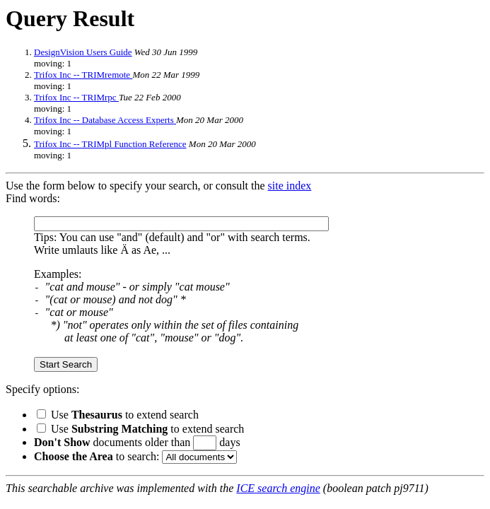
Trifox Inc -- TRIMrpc (76, 97)
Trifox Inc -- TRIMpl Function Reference (110, 144)
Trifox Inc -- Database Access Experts (105, 120)
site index (290, 186)
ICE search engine (278, 488)
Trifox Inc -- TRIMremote (83, 74)
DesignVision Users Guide (83, 52)
